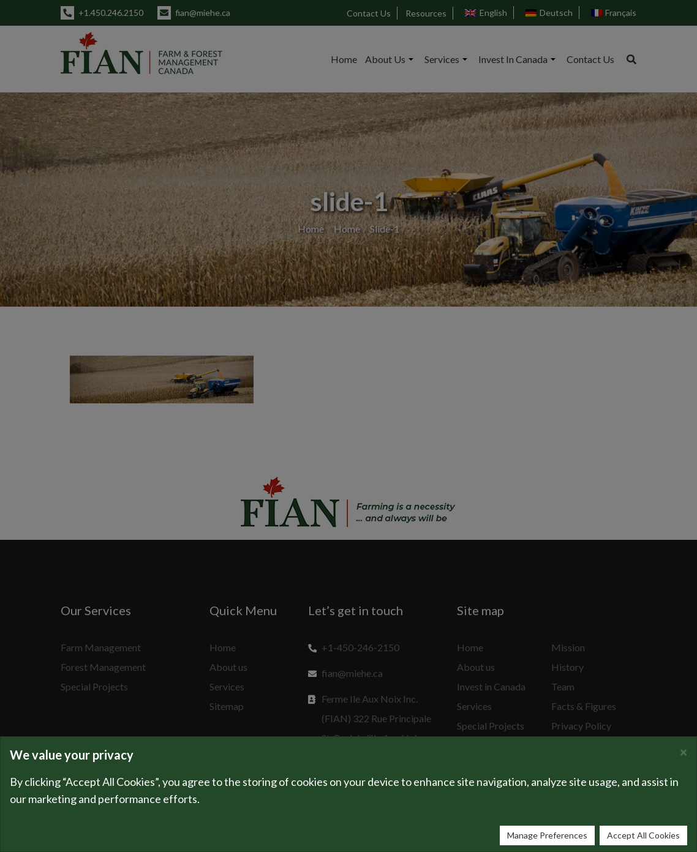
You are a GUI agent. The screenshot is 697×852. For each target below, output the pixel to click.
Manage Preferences (547, 835)
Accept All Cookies (643, 835)
